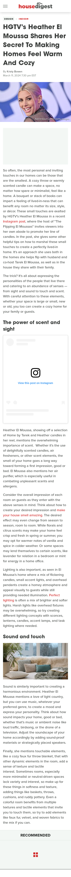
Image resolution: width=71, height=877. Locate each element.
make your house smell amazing (34, 513)
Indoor (23, 19)
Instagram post (14, 221)
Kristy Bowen (14, 72)
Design (8, 19)
